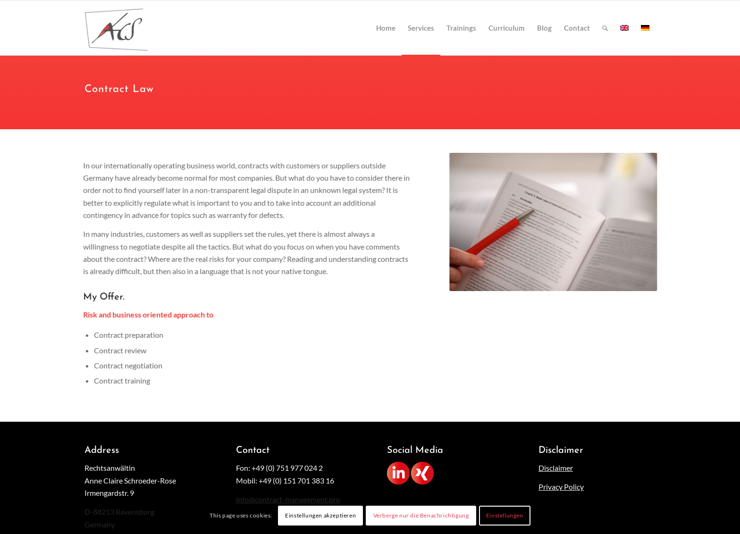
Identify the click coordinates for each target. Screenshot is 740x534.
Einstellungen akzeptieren (320, 515)
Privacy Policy (561, 486)
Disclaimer (555, 467)
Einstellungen (504, 515)
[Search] (605, 27)
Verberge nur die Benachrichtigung (421, 515)
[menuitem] (386, 27)
